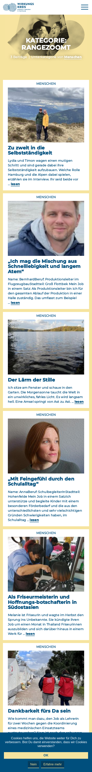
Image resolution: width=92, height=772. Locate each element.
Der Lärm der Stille (31, 380)
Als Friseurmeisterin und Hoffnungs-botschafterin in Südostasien (42, 602)
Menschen (73, 57)
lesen (15, 184)
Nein (33, 764)
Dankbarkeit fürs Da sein (39, 711)
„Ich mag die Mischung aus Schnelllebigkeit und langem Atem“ (44, 266)
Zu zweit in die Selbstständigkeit (30, 150)
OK (46, 755)
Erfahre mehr (52, 764)
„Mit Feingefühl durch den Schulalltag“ (41, 481)
